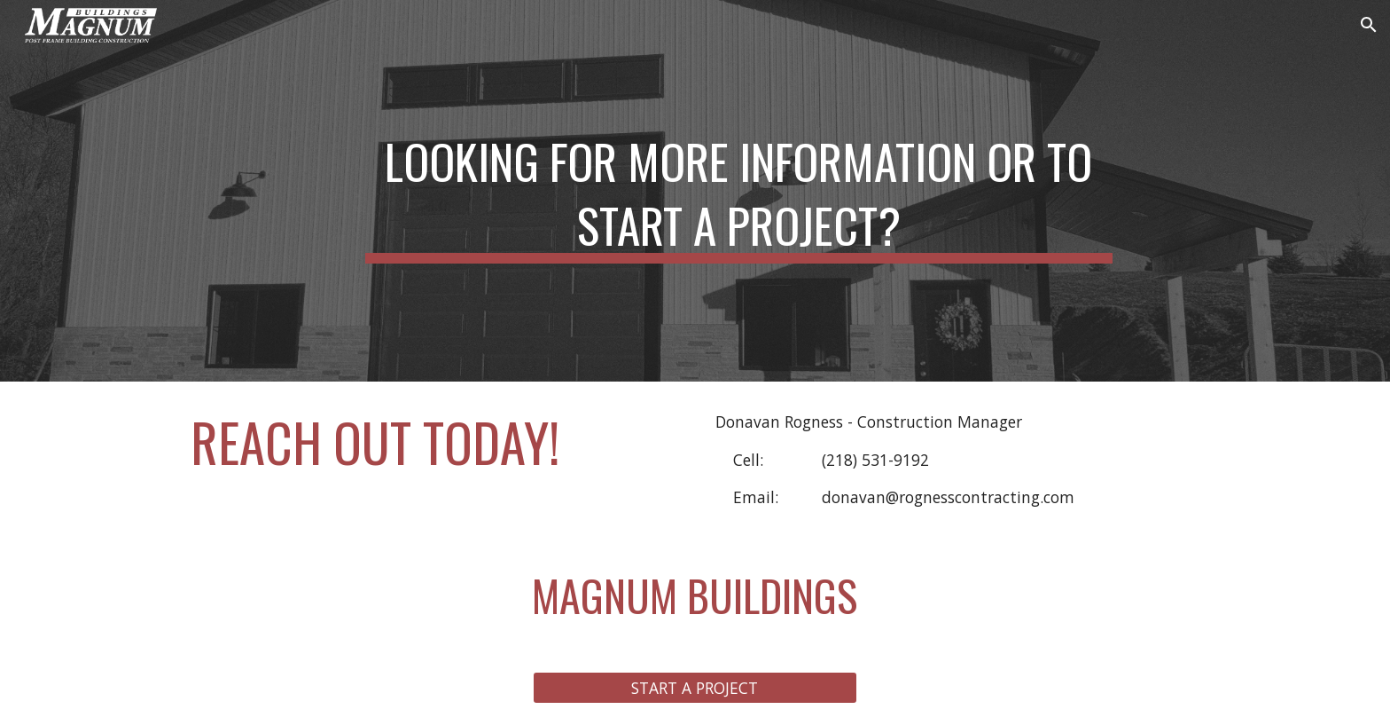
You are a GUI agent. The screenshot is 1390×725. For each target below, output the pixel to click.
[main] (738, 191)
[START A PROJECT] (694, 688)
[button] (1368, 25)
